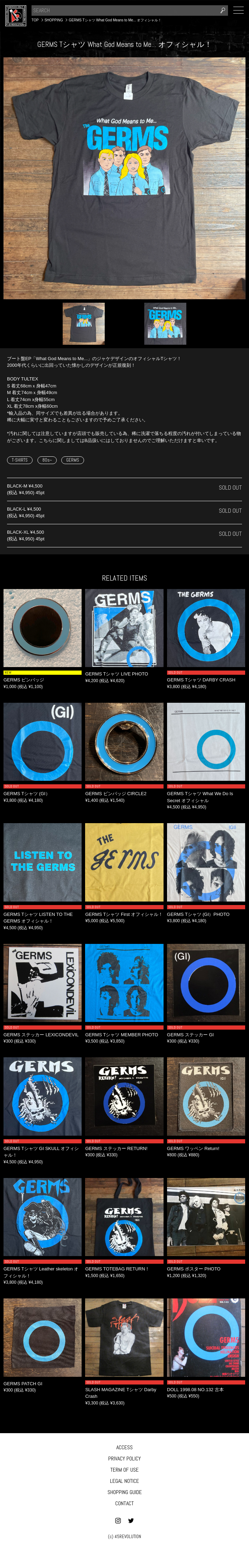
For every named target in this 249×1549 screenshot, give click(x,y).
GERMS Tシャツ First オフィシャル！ (123, 914)
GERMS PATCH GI (23, 1383)
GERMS (72, 460)
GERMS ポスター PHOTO (194, 1268)
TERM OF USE (124, 1469)
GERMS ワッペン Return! (193, 1148)
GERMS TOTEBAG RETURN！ (117, 1268)
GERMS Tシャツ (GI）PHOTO (198, 914)
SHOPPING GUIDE (125, 1492)
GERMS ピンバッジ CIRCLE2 (115, 793)
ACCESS (124, 1447)
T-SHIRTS (20, 460)
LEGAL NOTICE (124, 1481)
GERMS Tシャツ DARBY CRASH (201, 679)
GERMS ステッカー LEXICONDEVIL (41, 1034)
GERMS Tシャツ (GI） (27, 793)
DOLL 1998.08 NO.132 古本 (195, 1389)
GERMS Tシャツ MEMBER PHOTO (121, 1034)
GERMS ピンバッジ (24, 679)
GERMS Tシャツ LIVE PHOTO (116, 674)
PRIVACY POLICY (124, 1458)
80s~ (47, 460)
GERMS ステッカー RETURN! (116, 1148)
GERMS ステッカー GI (190, 1034)
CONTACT (124, 1503)
